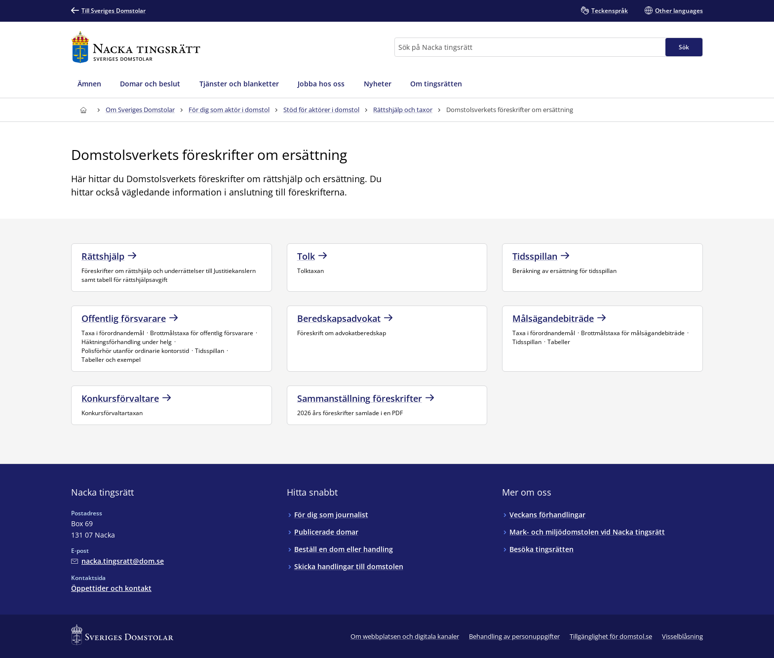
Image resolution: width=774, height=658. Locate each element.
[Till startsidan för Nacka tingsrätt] (135, 47)
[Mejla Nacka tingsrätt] (117, 561)
